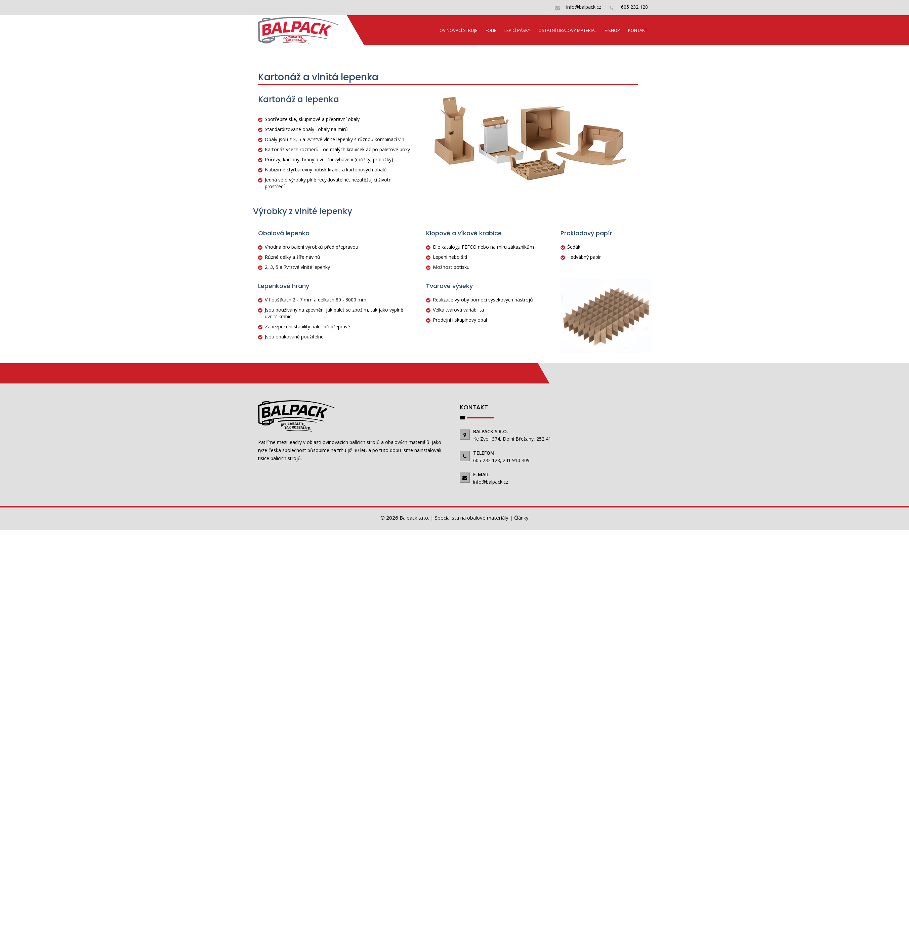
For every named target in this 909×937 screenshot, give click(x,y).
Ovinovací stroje (459, 30)
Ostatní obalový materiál (567, 30)
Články (521, 517)
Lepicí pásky (517, 30)
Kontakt (637, 30)
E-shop (612, 30)
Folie (491, 30)
